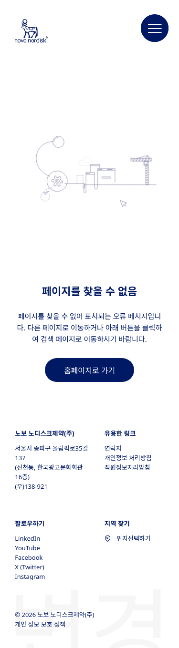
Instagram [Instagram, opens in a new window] (30, 576)
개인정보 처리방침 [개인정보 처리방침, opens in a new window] (128, 457)
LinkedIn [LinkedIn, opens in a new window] (27, 538)
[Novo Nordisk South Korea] (41, 31)
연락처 (113, 448)
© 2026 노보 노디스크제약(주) (55, 614)
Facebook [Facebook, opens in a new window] (28, 557)
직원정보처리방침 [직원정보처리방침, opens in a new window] (127, 467)
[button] (154, 28)
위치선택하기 (128, 538)
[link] (89, 370)
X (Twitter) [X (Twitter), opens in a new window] (29, 567)
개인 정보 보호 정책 (41, 624)
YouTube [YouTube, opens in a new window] (27, 548)
